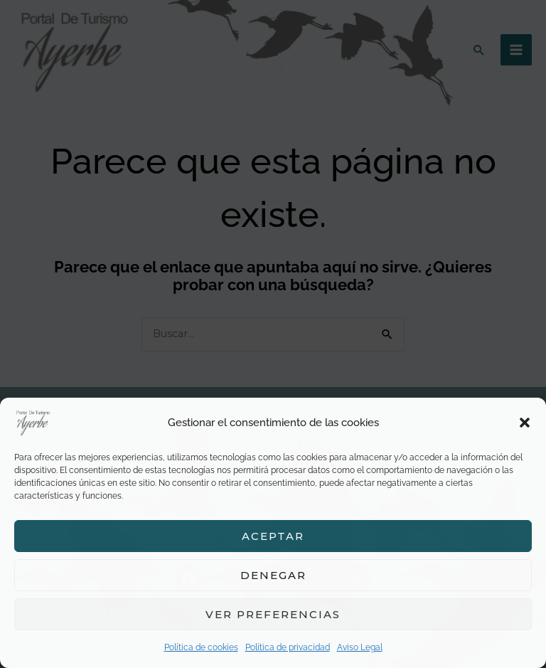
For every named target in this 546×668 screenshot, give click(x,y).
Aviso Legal (359, 647)
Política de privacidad (287, 647)
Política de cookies (201, 647)
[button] (525, 422)
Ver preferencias (273, 614)
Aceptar (273, 536)
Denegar (273, 575)
